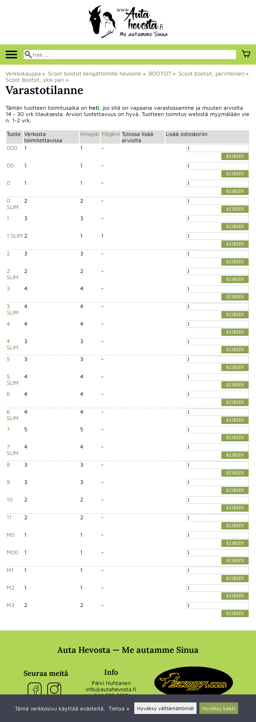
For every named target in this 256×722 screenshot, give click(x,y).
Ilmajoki (90, 134)
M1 (10, 570)
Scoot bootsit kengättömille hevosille (96, 73)
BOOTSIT (162, 73)
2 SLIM (13, 274)
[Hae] (130, 54)
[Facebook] (36, 690)
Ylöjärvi (110, 134)
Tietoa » (118, 708)
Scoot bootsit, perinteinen (213, 73)
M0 (11, 535)
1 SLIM (15, 235)
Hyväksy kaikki (218, 708)
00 (10, 165)
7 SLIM (13, 449)
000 (12, 148)
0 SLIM (13, 203)
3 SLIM (13, 309)
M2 (10, 587)
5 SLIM (13, 379)
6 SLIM (13, 415)
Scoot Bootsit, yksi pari (37, 80)
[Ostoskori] (246, 54)
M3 (10, 605)
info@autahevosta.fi (111, 689)
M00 (12, 552)
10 (10, 499)
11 (9, 517)
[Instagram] (55, 690)
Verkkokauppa (25, 73)
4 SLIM (13, 344)
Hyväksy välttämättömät (165, 708)
